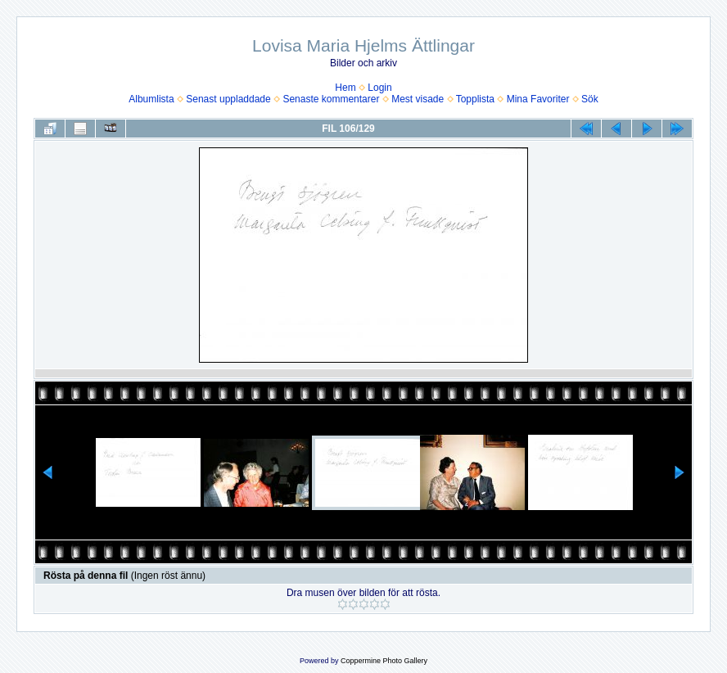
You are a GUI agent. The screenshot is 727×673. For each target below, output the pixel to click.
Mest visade (417, 99)
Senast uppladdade (228, 99)
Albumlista (151, 99)
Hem (345, 87)
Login (379, 87)
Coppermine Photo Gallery (384, 661)
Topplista (475, 99)
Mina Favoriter (538, 99)
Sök (589, 99)
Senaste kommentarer (330, 99)
